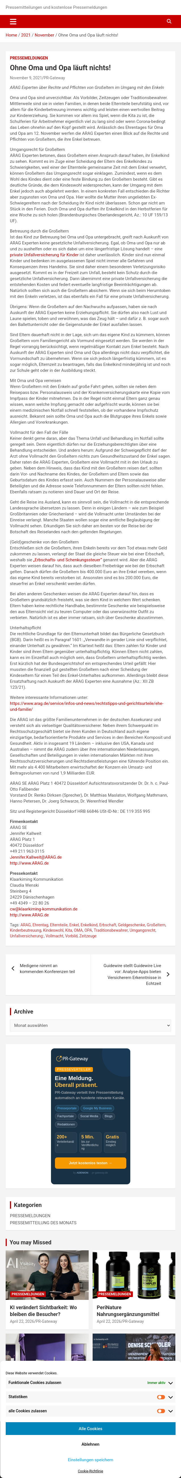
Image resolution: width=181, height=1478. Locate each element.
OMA (78, 930)
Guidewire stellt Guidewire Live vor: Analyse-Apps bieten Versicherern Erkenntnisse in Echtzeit (132, 974)
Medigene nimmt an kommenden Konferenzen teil (47, 968)
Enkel (74, 925)
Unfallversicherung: (27, 936)
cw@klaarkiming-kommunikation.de (43, 909)
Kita (68, 930)
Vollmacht (54, 936)
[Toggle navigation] (13, 21)
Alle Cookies (91, 1428)
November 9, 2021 (26, 78)
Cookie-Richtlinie (90, 1471)
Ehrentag (40, 925)
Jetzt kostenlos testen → (90, 1163)
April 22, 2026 (22, 1321)
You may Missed (31, 1242)
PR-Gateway (54, 78)
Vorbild (71, 936)
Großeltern (156, 925)
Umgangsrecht (142, 930)
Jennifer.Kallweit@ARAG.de (36, 857)
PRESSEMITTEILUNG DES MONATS (43, 1222)
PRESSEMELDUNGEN (29, 58)
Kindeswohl (53, 930)
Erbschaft (107, 925)
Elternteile (59, 925)
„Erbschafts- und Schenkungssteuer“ (67, 559)
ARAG (25, 925)
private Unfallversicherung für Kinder (44, 254)
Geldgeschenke (131, 925)
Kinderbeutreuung (25, 930)
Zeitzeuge (88, 936)
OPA (88, 930)
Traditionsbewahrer (111, 930)
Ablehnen (90, 1444)
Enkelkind (89, 925)
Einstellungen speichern (90, 1459)
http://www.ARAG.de (29, 863)
